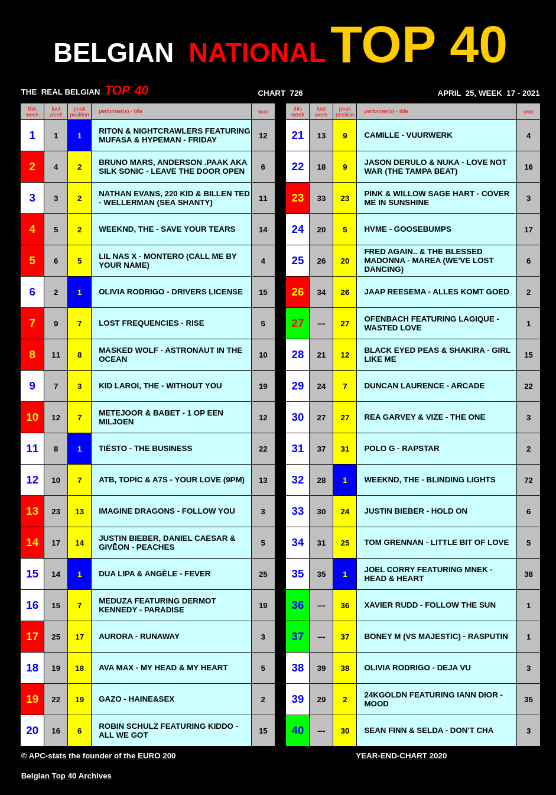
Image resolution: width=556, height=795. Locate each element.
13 (321, 135)
